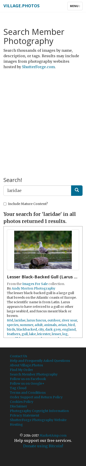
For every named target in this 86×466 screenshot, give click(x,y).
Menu (76, 7)
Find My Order (21, 370)
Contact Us (18, 356)
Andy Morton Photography (33, 288)
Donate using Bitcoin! (43, 446)
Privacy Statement (24, 415)
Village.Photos (21, 5)
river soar (69, 320)
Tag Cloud (18, 388)
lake (32, 334)
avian (62, 325)
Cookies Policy (21, 402)
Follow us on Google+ (27, 383)
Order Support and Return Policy (36, 397)
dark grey (53, 329)
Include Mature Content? (25, 204)
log (65, 334)
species (13, 325)
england (69, 329)
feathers (13, 334)
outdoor (53, 320)
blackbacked (27, 329)
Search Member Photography (34, 374)
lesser (56, 334)
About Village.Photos (26, 365)
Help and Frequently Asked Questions (40, 361)
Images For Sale (35, 284)
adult (39, 325)
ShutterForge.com (38, 67)
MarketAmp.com (53, 435)
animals (50, 325)
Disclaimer (18, 406)
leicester (43, 334)
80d (10, 320)
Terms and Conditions (28, 393)
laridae (19, 320)
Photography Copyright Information (39, 411)
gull (25, 334)
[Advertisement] (43, 117)
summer (26, 325)
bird (71, 325)
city (41, 329)
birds (11, 329)
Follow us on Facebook (28, 379)
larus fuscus (36, 320)
